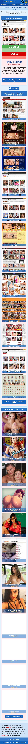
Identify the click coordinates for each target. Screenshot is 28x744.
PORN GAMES (4, 4)
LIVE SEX (14, 4)
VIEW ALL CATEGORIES (14, 717)
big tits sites (15, 7)
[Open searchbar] (22, 2)
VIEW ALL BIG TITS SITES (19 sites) (14, 402)
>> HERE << (8, 727)
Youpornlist (5, 7)
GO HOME (14, 88)
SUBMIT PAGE (4, 735)
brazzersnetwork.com (14, 64)
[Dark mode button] (26, 1)
